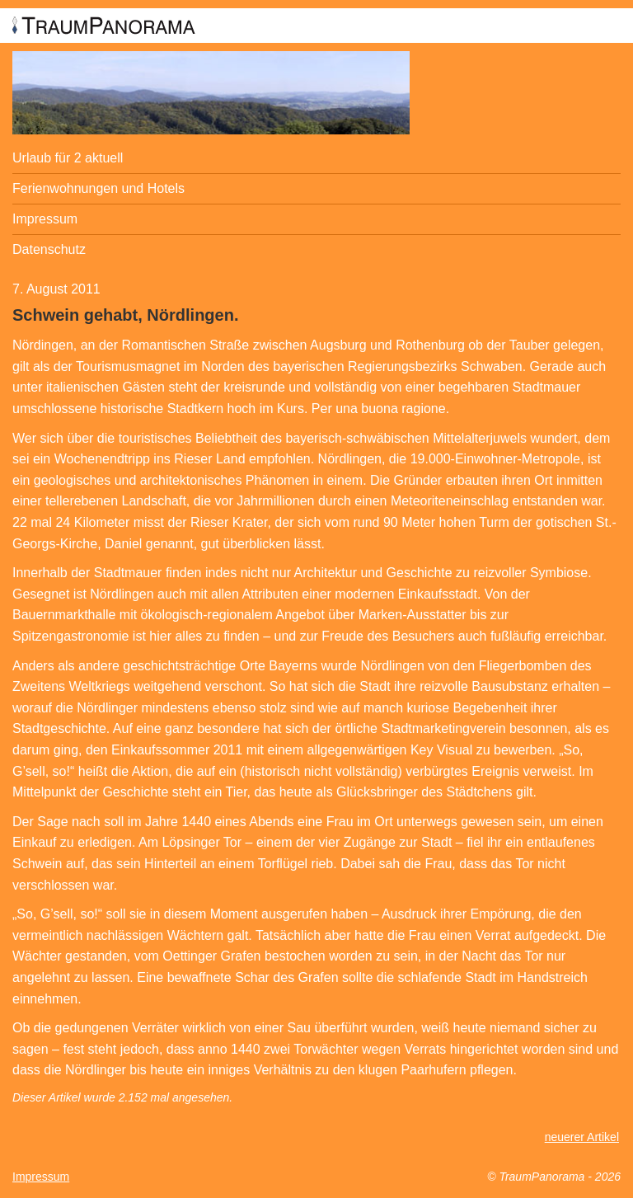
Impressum (44, 219)
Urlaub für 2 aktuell (67, 158)
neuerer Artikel (582, 1137)
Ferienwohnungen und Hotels (98, 188)
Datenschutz (49, 249)
